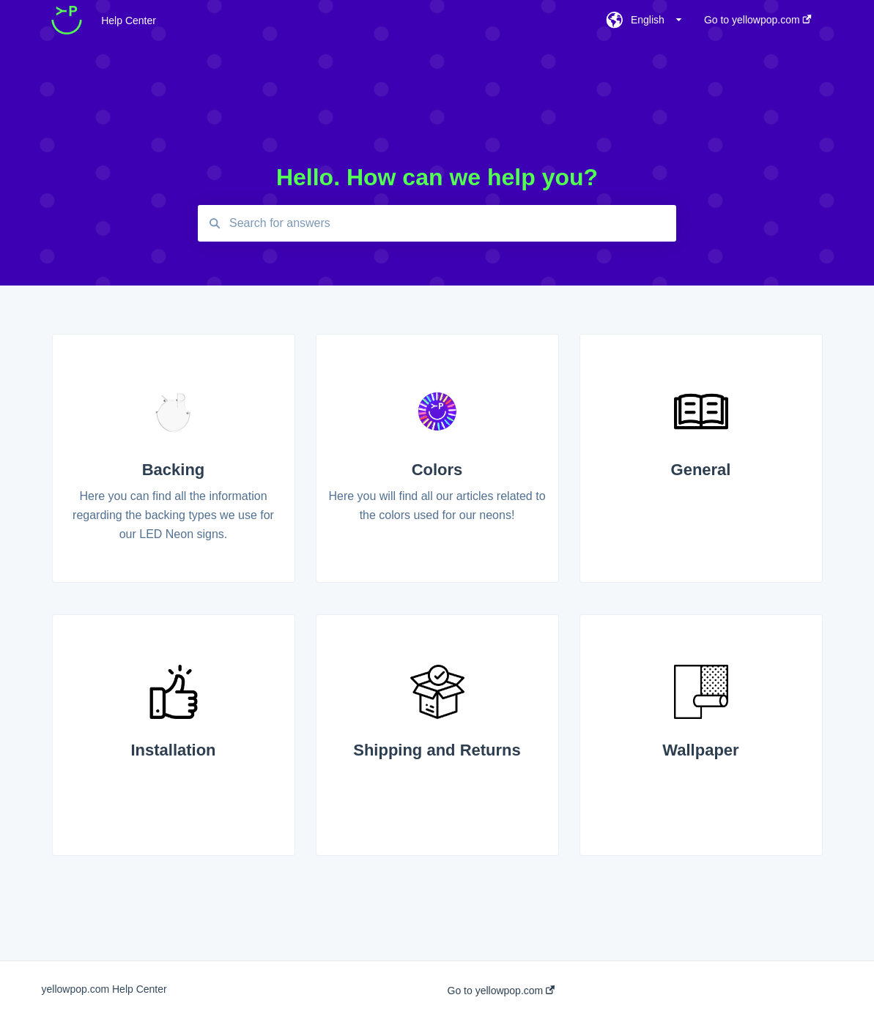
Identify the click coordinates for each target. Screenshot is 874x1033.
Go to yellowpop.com (501, 990)
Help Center (128, 20)
